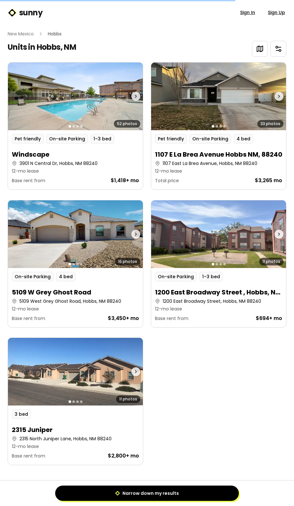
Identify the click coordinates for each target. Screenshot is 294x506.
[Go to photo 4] (81, 126)
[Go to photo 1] (70, 126)
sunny (25, 13)
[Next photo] (126, 96)
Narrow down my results (147, 493)
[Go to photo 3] (77, 126)
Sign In (247, 12)
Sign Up (276, 12)
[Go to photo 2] (73, 126)
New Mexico (21, 34)
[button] (75, 126)
